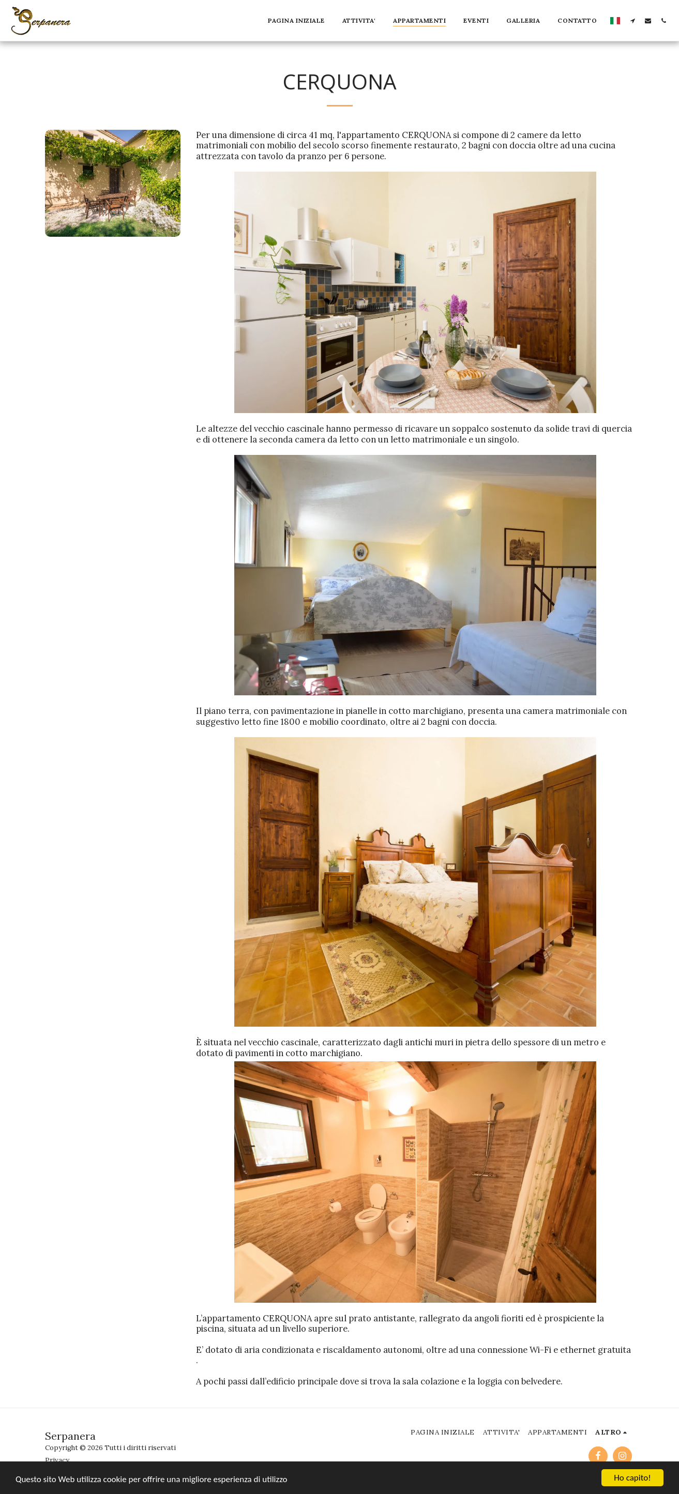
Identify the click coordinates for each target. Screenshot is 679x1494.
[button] (632, 20)
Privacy (57, 1460)
